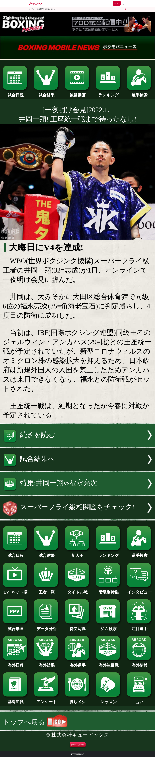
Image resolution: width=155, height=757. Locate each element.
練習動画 (77, 93)
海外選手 (77, 663)
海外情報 (139, 663)
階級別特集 (108, 590)
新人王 (77, 553)
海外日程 (15, 663)
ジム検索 (108, 626)
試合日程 (15, 93)
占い (139, 700)
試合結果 (46, 93)
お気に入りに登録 (77, 745)
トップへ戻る (35, 722)
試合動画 (15, 626)
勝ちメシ (77, 700)
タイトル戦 (77, 590)
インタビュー (139, 590)
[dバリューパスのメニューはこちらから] (124, 3)
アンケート (46, 700)
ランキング (108, 93)
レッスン (108, 700)
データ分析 (46, 626)
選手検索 (139, 93)
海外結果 (46, 663)
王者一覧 (46, 590)
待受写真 (77, 626)
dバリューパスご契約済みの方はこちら (42, 9)
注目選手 (139, 626)
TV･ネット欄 (15, 590)
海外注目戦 (108, 663)
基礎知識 (15, 700)
